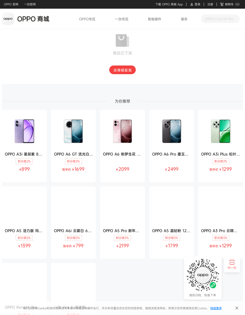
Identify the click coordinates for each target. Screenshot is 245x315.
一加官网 (30, 4)
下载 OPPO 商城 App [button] (169, 4)
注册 (210, 4)
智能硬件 (154, 19)
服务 (184, 19)
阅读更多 (216, 308)
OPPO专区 (87, 19)
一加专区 (122, 19)
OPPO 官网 (11, 4)
